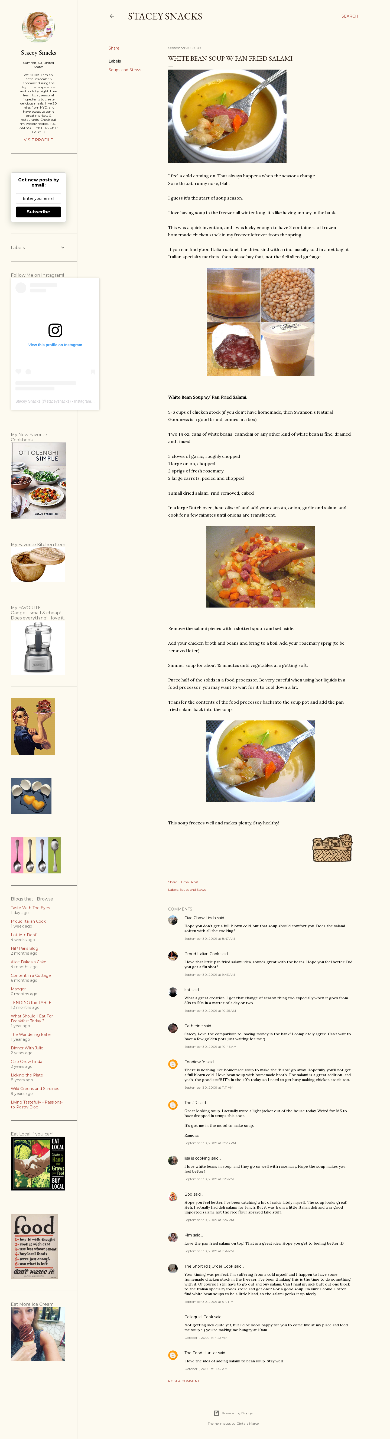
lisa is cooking (197, 1158)
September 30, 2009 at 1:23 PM (209, 1179)
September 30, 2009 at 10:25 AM (210, 1011)
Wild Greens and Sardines (35, 1088)
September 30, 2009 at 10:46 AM (210, 1047)
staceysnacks (58, 401)
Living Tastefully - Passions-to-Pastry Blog (37, 1105)
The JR (190, 1102)
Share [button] (114, 48)
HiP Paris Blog (24, 948)
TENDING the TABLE (31, 1002)
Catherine (193, 1025)
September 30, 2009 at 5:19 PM (208, 1302)
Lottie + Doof (23, 934)
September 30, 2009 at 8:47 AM (209, 939)
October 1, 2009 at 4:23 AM (205, 1338)
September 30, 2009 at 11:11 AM (208, 1087)
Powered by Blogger (233, 1413)
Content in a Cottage (31, 975)
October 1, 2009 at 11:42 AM (205, 1369)
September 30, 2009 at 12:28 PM (210, 1143)
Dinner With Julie (27, 1048)
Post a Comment (183, 1381)
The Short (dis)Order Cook (208, 1266)
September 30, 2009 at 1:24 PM (209, 1220)
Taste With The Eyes (30, 907)
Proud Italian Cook (201, 953)
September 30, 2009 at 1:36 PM (209, 1251)
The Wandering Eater (31, 1034)
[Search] (350, 16)
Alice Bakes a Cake (28, 962)
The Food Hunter (200, 1352)
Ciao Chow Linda (200, 917)
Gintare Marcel (247, 1423)
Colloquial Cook (198, 1316)
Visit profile (38, 140)
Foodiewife (194, 1061)
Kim (188, 1235)
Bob (188, 1194)
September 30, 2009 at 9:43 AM (209, 975)
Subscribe (38, 211)
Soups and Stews (125, 69)
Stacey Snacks (165, 16)
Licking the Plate (27, 1075)
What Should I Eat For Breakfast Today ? (32, 1018)
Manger (18, 989)
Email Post (189, 882)
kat (187, 989)
